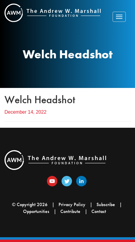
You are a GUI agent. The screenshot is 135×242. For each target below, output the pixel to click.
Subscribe (105, 204)
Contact (98, 211)
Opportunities (36, 211)
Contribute (70, 211)
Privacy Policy (72, 204)
